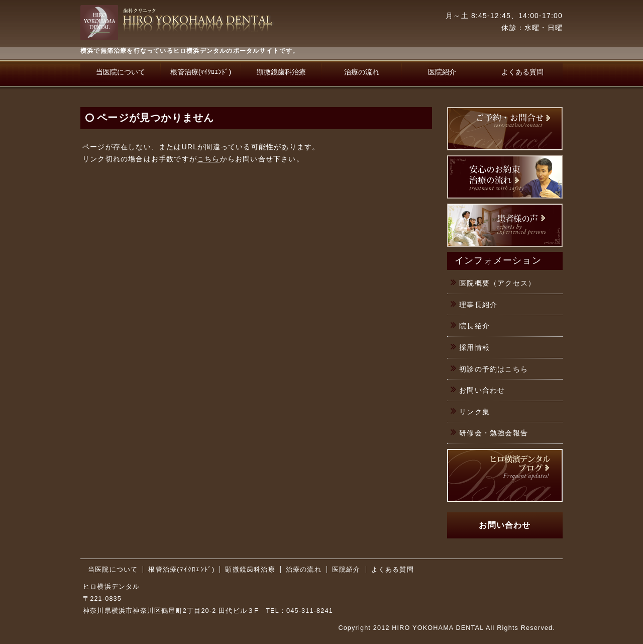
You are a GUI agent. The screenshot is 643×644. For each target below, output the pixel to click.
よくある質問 (522, 72)
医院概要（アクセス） (497, 283)
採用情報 (474, 347)
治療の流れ (361, 72)
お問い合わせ (482, 390)
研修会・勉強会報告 (493, 433)
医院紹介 (442, 72)
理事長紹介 (478, 305)
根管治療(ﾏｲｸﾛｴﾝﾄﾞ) (200, 72)
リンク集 (474, 412)
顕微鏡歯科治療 (281, 72)
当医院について (120, 72)
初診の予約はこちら (493, 369)
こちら (208, 159)
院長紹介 (474, 326)
